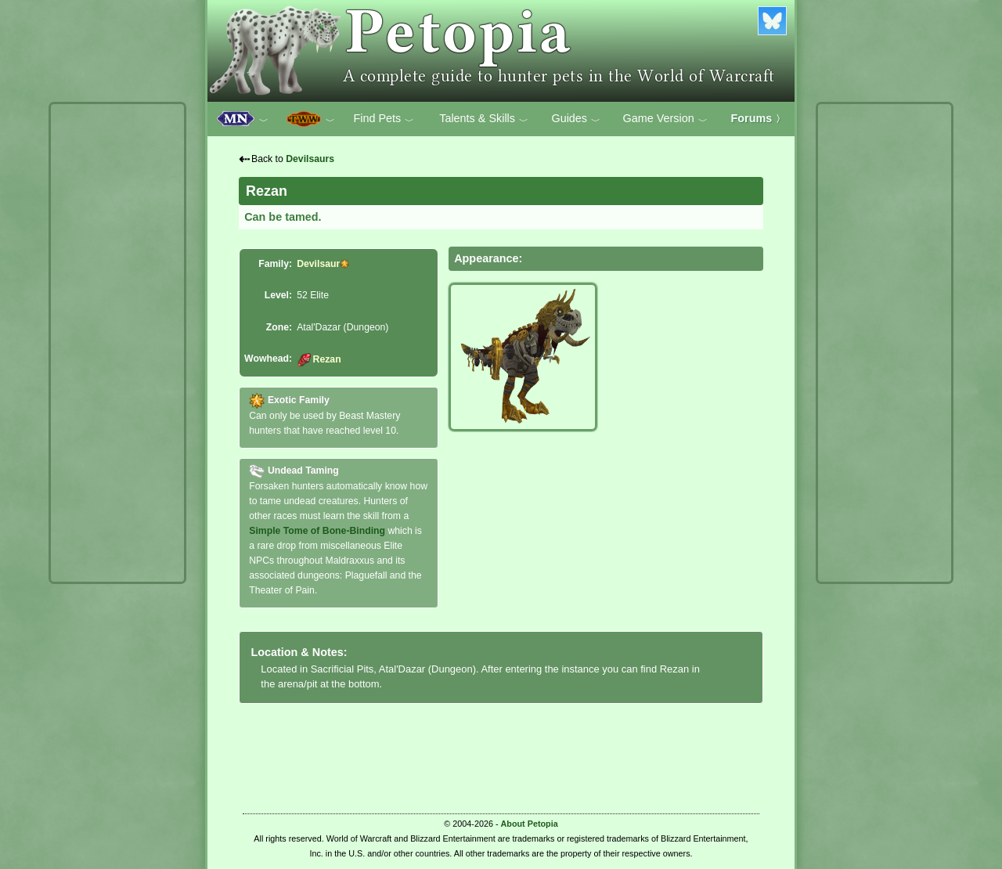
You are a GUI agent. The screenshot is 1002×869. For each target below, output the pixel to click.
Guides (575, 119)
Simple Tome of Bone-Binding (317, 530)
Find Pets (383, 119)
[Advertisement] (117, 343)
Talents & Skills (483, 119)
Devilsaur (318, 263)
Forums (758, 118)
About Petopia (529, 823)
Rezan (319, 359)
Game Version (665, 119)
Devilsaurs (310, 158)
